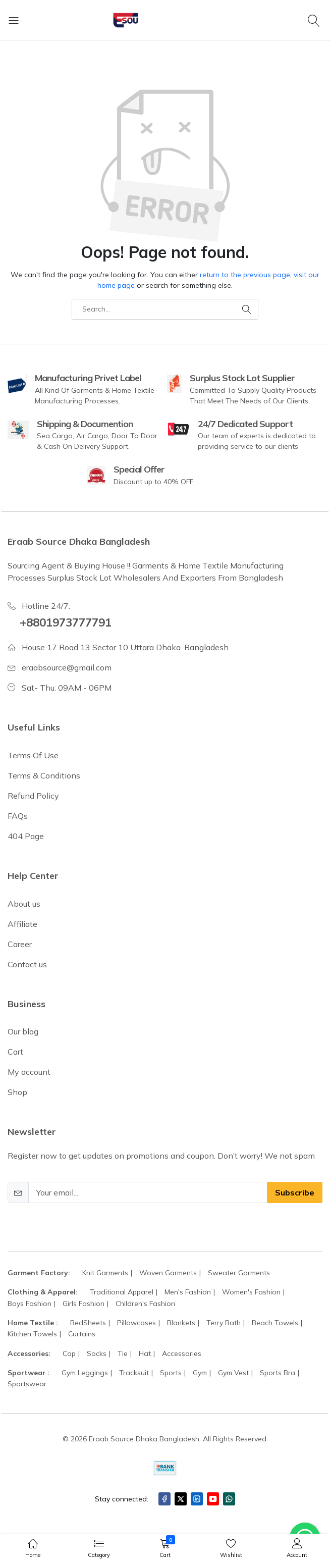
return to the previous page (245, 274)
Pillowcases (136, 1322)
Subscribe (294, 1192)
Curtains (81, 1333)
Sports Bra (277, 1372)
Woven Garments (168, 1272)
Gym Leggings (85, 1372)
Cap (69, 1353)
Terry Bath (223, 1322)
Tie (123, 1353)
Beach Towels (275, 1322)
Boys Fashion (29, 1303)
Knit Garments (105, 1272)
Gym (200, 1372)
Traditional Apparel (121, 1291)
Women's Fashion (251, 1291)
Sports (171, 1372)
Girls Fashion (83, 1303)
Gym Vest (233, 1372)
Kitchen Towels (32, 1333)
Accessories (181, 1353)
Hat (145, 1353)
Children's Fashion (145, 1303)
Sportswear (27, 1383)
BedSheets (88, 1322)
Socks (96, 1353)
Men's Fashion (187, 1291)
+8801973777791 (66, 622)
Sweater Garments (239, 1272)
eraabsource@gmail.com (67, 667)
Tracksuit (134, 1372)
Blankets (181, 1322)
